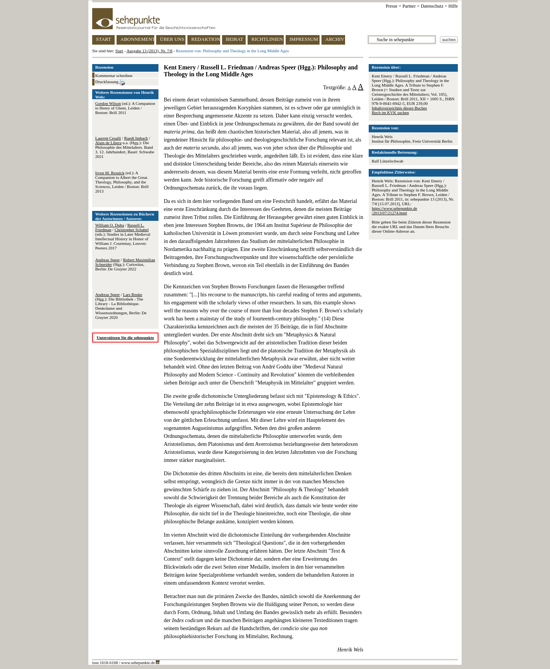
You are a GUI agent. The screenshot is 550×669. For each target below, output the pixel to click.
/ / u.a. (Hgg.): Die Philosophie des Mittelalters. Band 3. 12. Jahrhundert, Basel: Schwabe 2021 (124, 147)
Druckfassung (110, 82)
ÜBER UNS (172, 39)
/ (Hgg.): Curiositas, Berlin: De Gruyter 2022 (125, 264)
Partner (409, 6)
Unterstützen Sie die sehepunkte (125, 337)
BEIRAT (234, 39)
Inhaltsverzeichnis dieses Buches (399, 108)
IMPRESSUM (303, 39)
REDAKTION (205, 39)
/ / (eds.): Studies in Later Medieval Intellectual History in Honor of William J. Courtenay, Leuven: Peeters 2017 (122, 236)
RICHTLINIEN (267, 39)
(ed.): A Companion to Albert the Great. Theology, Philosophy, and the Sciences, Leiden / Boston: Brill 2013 (122, 181)
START (103, 39)
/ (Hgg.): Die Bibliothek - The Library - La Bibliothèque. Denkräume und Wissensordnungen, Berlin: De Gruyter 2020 (121, 306)
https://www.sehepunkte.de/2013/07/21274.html (394, 210)
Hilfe (453, 6)
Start (119, 50)
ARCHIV (334, 39)
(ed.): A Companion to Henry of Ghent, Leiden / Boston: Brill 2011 (125, 108)
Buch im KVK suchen (390, 112)
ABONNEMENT (137, 39)
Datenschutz (432, 6)
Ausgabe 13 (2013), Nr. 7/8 (149, 50)
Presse (392, 6)
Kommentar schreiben (113, 75)
